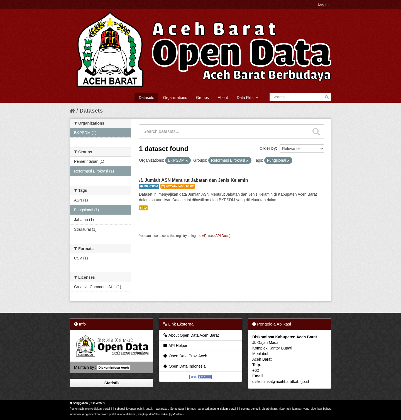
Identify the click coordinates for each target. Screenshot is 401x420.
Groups (202, 97)
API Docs (222, 236)
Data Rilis (247, 97)
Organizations (175, 97)
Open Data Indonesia (184, 366)
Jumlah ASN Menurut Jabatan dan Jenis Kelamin (196, 180)
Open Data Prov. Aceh (185, 356)
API (204, 236)
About (223, 97)
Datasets (146, 97)
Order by (268, 148)
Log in (323, 4)
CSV (143, 208)
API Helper (175, 345)
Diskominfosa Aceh (113, 368)
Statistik (111, 383)
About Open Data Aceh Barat (191, 335)
